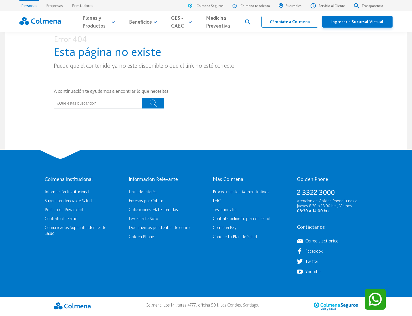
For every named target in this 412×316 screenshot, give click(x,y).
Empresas (54, 5)
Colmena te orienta (251, 5)
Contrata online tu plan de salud (241, 218)
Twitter (311, 261)
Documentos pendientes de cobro (159, 227)
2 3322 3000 (316, 192)
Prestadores (82, 5)
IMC (217, 200)
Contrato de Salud (61, 218)
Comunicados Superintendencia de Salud (75, 230)
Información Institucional (67, 191)
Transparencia (368, 5)
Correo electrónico (321, 241)
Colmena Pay (224, 227)
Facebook (314, 251)
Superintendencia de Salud (68, 200)
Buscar (153, 103)
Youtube (313, 271)
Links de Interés (143, 191)
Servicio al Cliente (328, 5)
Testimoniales (225, 209)
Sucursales (290, 5)
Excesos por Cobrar (146, 200)
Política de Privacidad (64, 209)
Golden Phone (141, 236)
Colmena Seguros (205, 6)
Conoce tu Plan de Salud (235, 236)
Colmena (72, 305)
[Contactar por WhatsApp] (375, 299)
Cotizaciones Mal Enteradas (153, 209)
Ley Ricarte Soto (143, 218)
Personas (29, 4)
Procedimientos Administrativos (241, 191)
